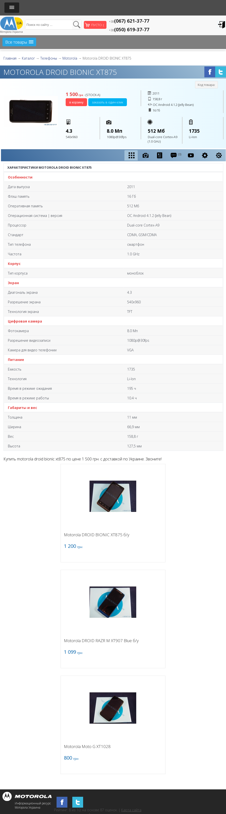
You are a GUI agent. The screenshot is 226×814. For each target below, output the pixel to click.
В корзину (76, 102)
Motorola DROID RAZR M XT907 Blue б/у (101, 640)
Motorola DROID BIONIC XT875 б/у (96, 534)
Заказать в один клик (107, 102)
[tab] (131, 155)
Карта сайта (131, 810)
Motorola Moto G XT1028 (87, 746)
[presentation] (131, 155)
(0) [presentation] (176, 155)
